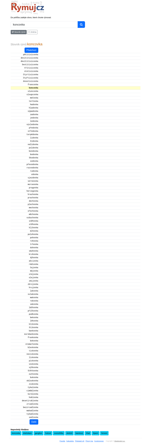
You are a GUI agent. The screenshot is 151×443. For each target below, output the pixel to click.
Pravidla (62, 441)
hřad (88, 433)
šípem (95, 433)
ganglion (38, 433)
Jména (32, 32)
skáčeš (69, 433)
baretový (79, 433)
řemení (104, 433)
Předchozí (31, 50)
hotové (48, 433)
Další (33, 422)
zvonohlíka (58, 433)
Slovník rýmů (19, 32)
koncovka (16, 433)
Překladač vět (79, 441)
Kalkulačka (70, 441)
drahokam (27, 433)
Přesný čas (89, 441)
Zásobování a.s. (119, 441)
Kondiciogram (99, 441)
